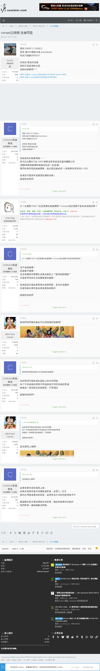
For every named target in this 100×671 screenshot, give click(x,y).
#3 (97, 202)
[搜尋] (96, 20)
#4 (97, 249)
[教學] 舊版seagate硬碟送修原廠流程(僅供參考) (38, 77)
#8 (97, 470)
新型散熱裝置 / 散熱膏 (63, 612)
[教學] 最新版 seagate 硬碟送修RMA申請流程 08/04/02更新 (43, 74)
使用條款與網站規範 (62, 549)
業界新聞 (58, 586)
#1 (97, 45)
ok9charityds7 (43, 571)
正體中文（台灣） (18, 549)
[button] (3, 20)
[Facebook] (98, 658)
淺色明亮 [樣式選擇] (5, 549)
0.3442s (34, 660)
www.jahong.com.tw (16, 162)
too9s (5, 37)
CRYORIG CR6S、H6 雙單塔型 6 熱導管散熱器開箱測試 (76, 607)
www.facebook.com (16, 240)
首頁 (89, 549)
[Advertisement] (50, 102)
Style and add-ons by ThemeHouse (62, 657)
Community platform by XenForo (24, 657)
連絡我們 (49, 549)
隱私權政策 (76, 549)
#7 (97, 418)
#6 (97, 363)
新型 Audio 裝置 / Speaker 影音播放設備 (71, 601)
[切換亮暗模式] (88, 20)
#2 (97, 124)
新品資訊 (58, 572)
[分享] (93, 45)
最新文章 (58, 559)
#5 (97, 318)
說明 (84, 549)
